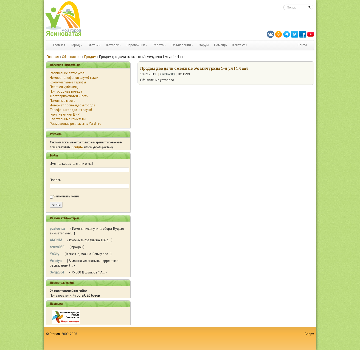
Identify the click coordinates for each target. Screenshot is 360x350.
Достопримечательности (69, 96)
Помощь (220, 45)
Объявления (181, 45)
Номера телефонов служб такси (74, 78)
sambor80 (167, 74)
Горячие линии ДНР (65, 114)
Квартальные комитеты (68, 119)
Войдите (77, 147)
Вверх (309, 334)
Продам (90, 57)
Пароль (55, 180)
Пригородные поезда (66, 91)
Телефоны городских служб (71, 110)
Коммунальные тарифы (68, 82)
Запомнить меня (66, 196)
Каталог (112, 45)
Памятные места (62, 100)
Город (75, 45)
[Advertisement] (180, 338)
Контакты (239, 45)
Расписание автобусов (67, 73)
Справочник (136, 45)
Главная (59, 45)
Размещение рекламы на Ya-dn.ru (75, 123)
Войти (302, 45)
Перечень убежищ (64, 87)
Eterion (55, 334)
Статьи (93, 45)
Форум (204, 45)
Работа (158, 45)
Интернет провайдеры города (72, 105)
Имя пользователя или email (71, 163)
